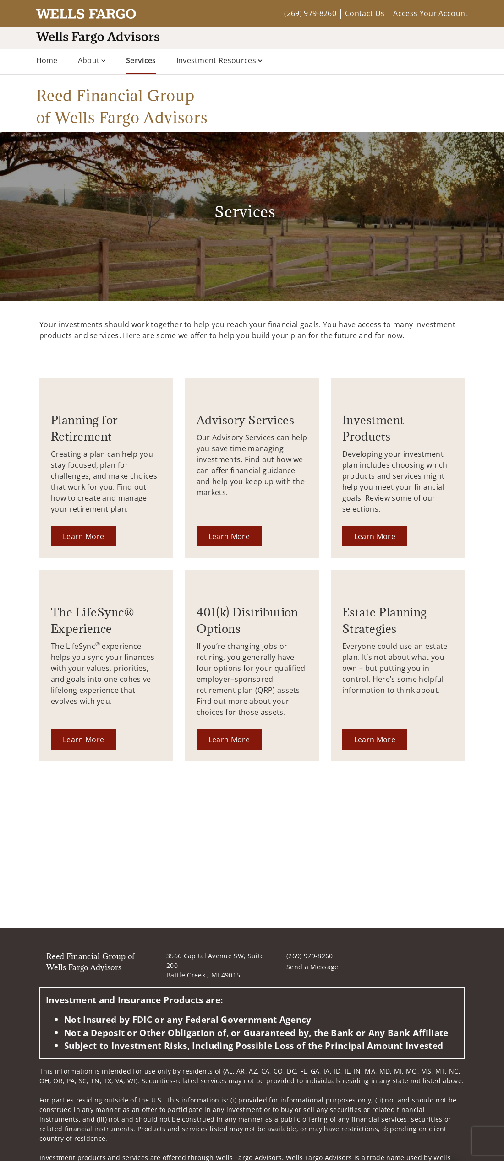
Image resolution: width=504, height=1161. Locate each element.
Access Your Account (430, 13)
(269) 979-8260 (310, 13)
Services (141, 59)
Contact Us (364, 13)
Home (47, 60)
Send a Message (312, 966)
